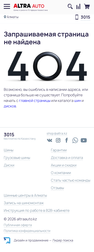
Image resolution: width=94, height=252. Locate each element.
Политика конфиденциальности (27, 231)
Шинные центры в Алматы (25, 195)
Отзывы (57, 187)
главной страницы (34, 100)
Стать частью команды (70, 180)
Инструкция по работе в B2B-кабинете (36, 210)
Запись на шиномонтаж (24, 202)
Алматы (13, 17)
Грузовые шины (17, 157)
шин (77, 100)
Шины (8, 150)
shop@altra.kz (57, 133)
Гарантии (59, 150)
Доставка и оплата (67, 157)
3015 (85, 17)
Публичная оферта (18, 225)
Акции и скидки (63, 165)
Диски (9, 165)
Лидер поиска (62, 240)
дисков (10, 106)
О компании (61, 172)
